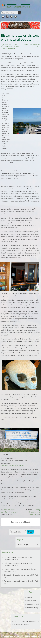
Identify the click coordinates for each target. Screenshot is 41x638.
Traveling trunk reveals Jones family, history (33, 511)
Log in (29, 597)
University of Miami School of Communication (23, 636)
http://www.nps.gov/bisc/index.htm (12, 465)
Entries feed (31, 601)
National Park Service (21, 625)
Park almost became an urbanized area (18, 563)
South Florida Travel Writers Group (26, 621)
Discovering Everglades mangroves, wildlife (19, 575)
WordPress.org (32, 608)
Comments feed (33, 604)
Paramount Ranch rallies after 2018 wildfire (19, 581)
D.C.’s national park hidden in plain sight (18, 557)
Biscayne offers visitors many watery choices (20, 569)
